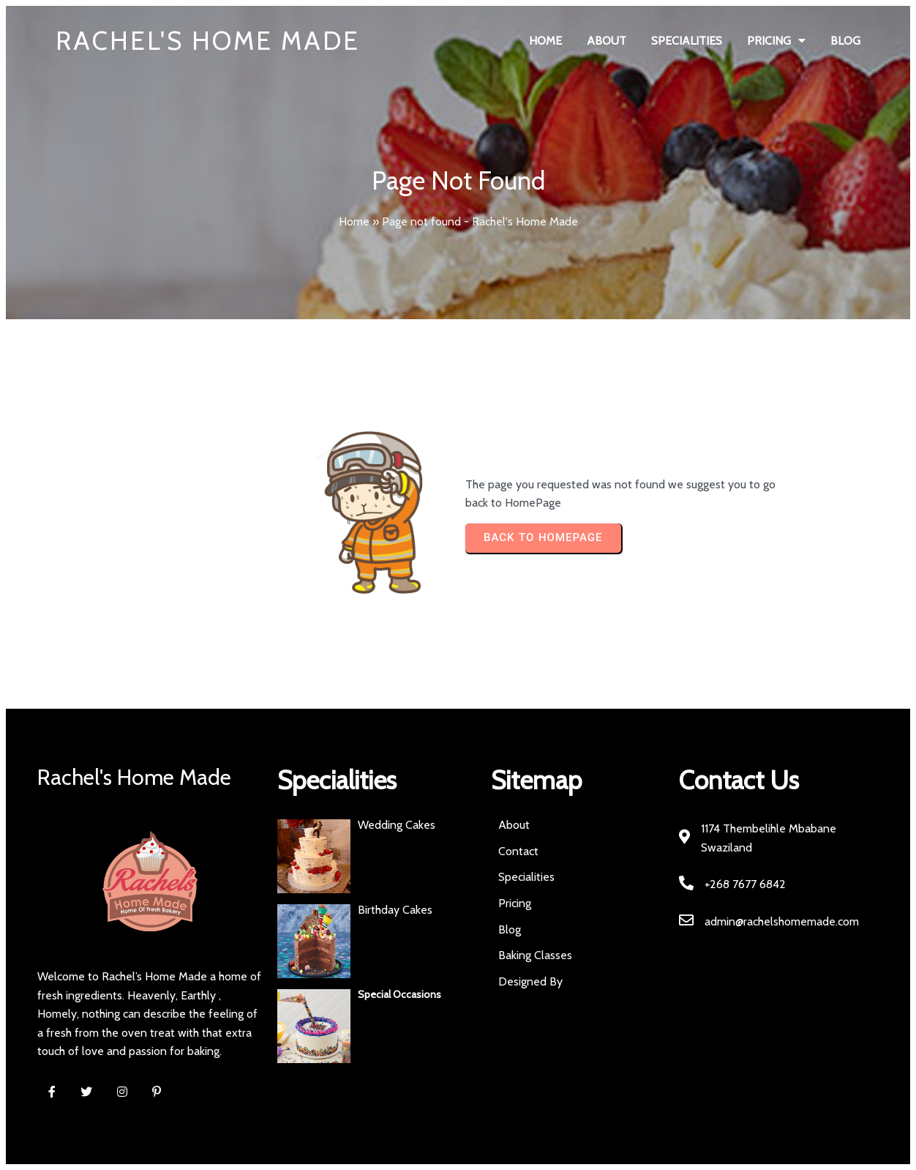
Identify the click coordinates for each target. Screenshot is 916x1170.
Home (354, 221)
